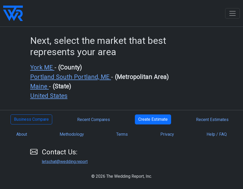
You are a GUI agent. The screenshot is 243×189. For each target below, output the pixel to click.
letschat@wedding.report (65, 161)
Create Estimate (153, 119)
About (21, 134)
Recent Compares (93, 119)
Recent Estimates (212, 119)
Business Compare (31, 119)
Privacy (167, 134)
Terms (122, 134)
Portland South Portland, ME (70, 77)
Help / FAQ (217, 134)
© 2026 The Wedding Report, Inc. (121, 176)
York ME (42, 67)
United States (48, 95)
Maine (39, 86)
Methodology (72, 134)
